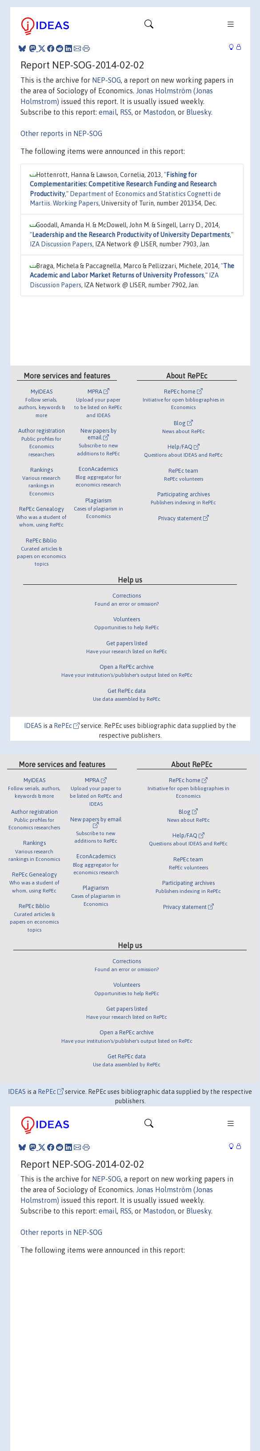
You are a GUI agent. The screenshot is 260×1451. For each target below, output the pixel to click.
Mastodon (159, 112)
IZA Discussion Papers (61, 244)
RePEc (67, 725)
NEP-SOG (106, 80)
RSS (126, 112)
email (108, 112)
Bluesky (198, 112)
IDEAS (33, 725)
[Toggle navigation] (148, 26)
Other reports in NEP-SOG (61, 133)
